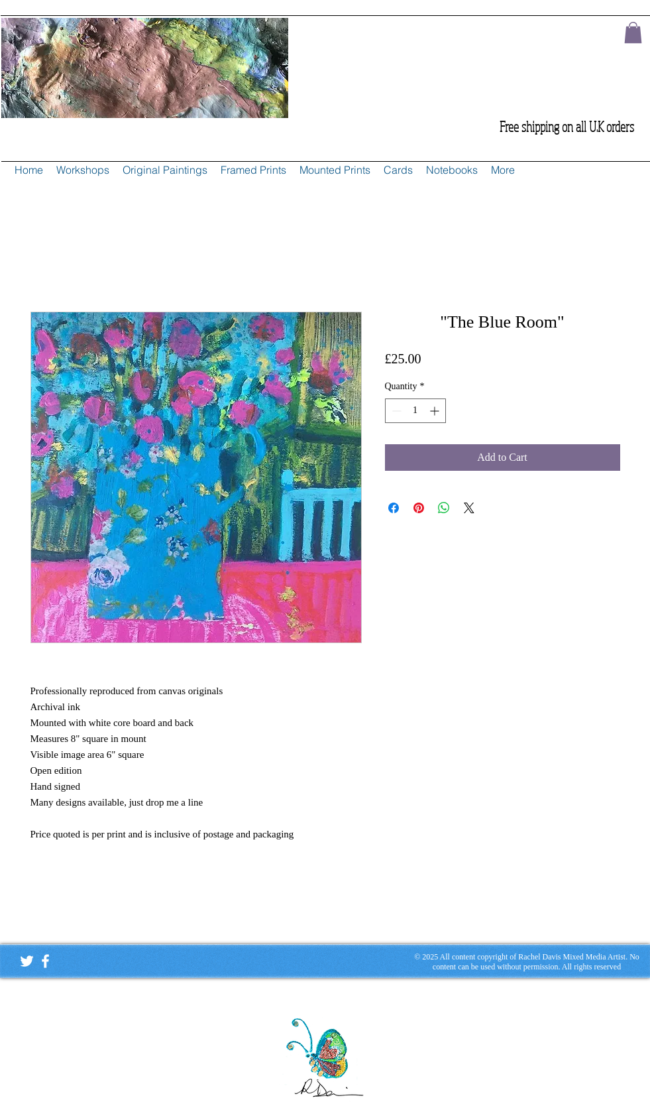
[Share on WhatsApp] (444, 508)
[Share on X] (469, 508)
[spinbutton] (415, 410)
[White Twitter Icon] (27, 961)
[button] (633, 32)
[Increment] (435, 410)
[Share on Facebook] (394, 508)
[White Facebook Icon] (45, 961)
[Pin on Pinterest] (419, 508)
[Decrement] (395, 410)
